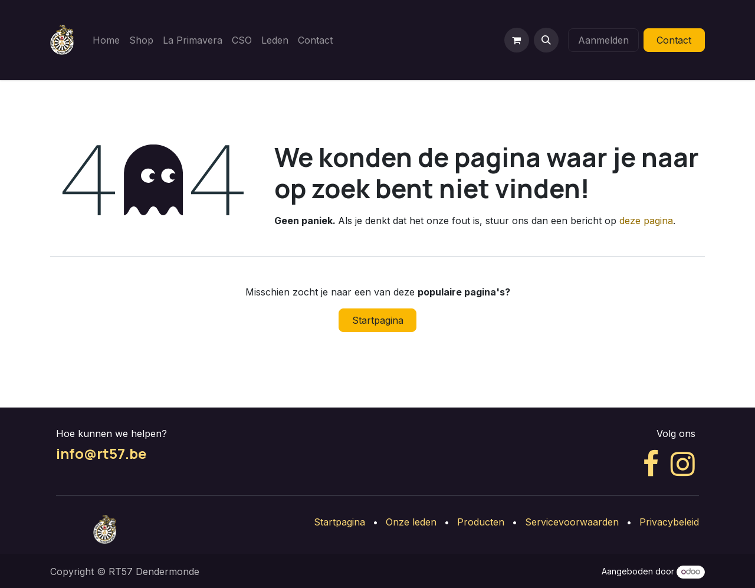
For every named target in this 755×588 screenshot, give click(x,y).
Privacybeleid (669, 522)
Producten (480, 522)
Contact (673, 40)
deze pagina (646, 220)
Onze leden (411, 522)
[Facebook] (651, 464)
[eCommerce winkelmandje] (516, 40)
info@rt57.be (101, 453)
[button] (546, 40)
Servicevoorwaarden (572, 522)
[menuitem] (106, 40)
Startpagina (377, 320)
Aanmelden (603, 40)
